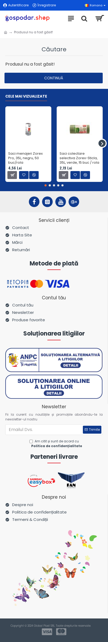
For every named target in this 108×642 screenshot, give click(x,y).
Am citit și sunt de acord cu (56, 443)
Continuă (53, 78)
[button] (102, 143)
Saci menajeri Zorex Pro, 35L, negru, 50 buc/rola (25, 158)
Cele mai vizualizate (26, 96)
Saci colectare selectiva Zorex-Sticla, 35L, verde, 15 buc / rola (79, 158)
